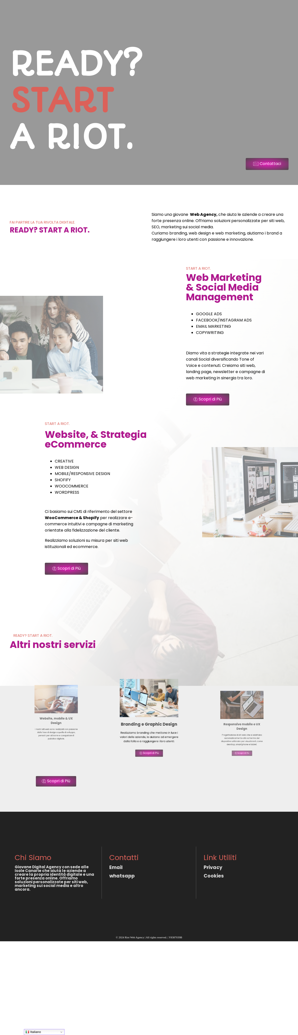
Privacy (213, 867)
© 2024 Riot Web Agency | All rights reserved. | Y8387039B (149, 937)
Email (116, 867)
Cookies (214, 876)
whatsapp (122, 876)
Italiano (33, 1032)
